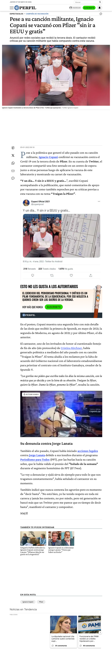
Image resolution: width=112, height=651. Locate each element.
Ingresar (77, 8)
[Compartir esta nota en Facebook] (13, 147)
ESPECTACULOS (16, 14)
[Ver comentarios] (100, 14)
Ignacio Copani (27, 602)
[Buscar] (87, 2)
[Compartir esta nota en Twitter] (13, 155)
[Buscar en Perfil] (100, 2)
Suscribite (89, 8)
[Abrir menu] (12, 8)
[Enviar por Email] (13, 171)
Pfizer (41, 602)
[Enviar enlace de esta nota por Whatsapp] (13, 163)
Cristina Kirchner (71, 348)
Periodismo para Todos (35, 459)
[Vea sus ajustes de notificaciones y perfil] (99, 7)
